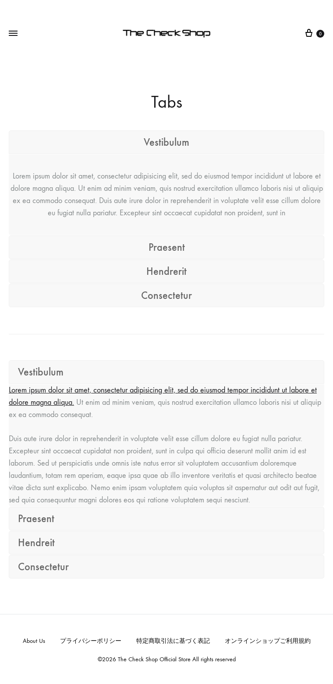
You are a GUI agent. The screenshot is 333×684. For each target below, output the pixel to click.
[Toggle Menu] (13, 34)
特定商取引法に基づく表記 (173, 641)
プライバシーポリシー (90, 641)
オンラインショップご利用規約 (268, 641)
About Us (34, 641)
